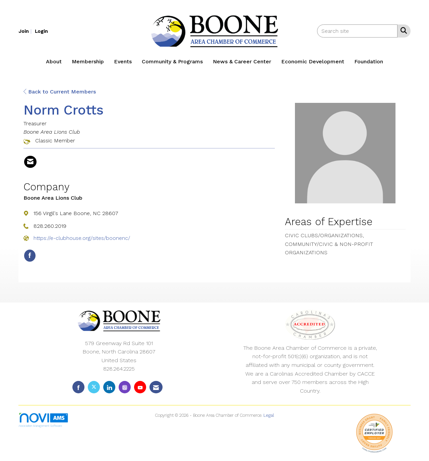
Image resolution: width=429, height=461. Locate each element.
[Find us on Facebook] (78, 387)
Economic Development (312, 61)
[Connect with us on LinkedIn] (109, 387)
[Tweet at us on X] (94, 387)
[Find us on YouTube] (140, 387)
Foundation (368, 61)
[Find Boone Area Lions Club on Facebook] (29, 255)
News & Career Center (242, 61)
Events (123, 61)
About (54, 61)
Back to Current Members (59, 91)
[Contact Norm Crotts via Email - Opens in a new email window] (30, 162)
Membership (88, 61)
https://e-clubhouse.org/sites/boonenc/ (82, 238)
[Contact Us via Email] (156, 387)
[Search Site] (402, 30)
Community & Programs (172, 61)
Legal (268, 415)
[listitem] (25, 31)
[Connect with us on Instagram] (125, 387)
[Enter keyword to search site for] (357, 31)
